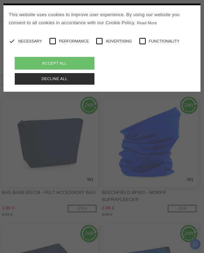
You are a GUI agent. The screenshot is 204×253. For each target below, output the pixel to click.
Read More (147, 23)
